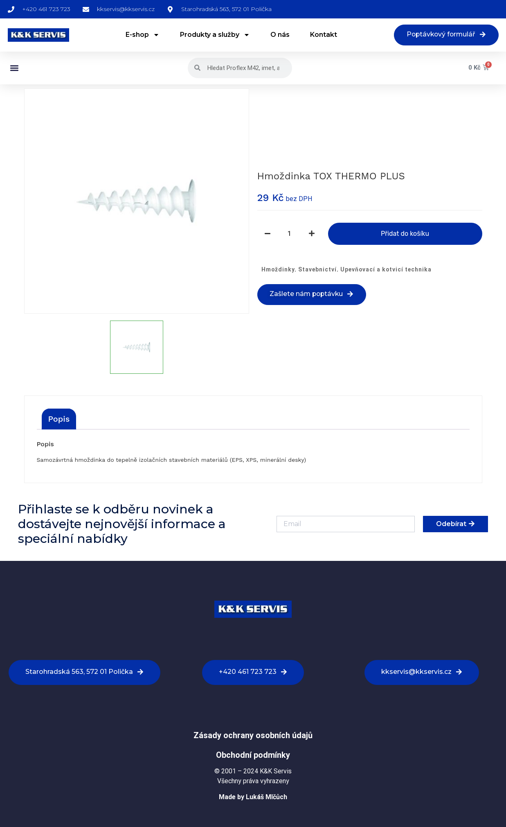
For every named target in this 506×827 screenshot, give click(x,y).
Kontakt (322, 35)
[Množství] (289, 234)
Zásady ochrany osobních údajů (253, 736)
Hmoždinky (278, 270)
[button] (14, 68)
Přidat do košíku (405, 234)
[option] (136, 201)
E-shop (141, 35)
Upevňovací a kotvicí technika (386, 270)
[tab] (59, 418)
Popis (59, 419)
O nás (278, 35)
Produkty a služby (214, 35)
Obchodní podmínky (253, 755)
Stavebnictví (317, 270)
